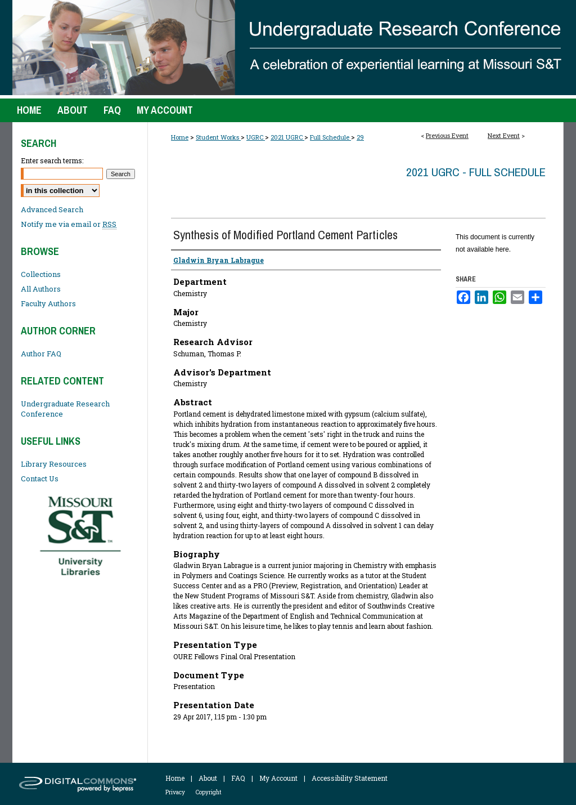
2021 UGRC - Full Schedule (476, 172)
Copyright (209, 792)
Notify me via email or (68, 224)
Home (179, 137)
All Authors (41, 289)
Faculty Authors (48, 303)
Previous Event (447, 135)
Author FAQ (41, 353)
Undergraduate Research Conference (65, 409)
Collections (41, 274)
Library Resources (54, 464)
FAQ (238, 777)
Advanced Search (52, 209)
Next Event (504, 135)
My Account (278, 777)
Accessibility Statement (350, 777)
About (208, 777)
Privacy (175, 792)
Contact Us (39, 478)
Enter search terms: (52, 160)
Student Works (218, 137)
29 (360, 137)
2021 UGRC (287, 137)
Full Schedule (330, 137)
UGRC (255, 137)
